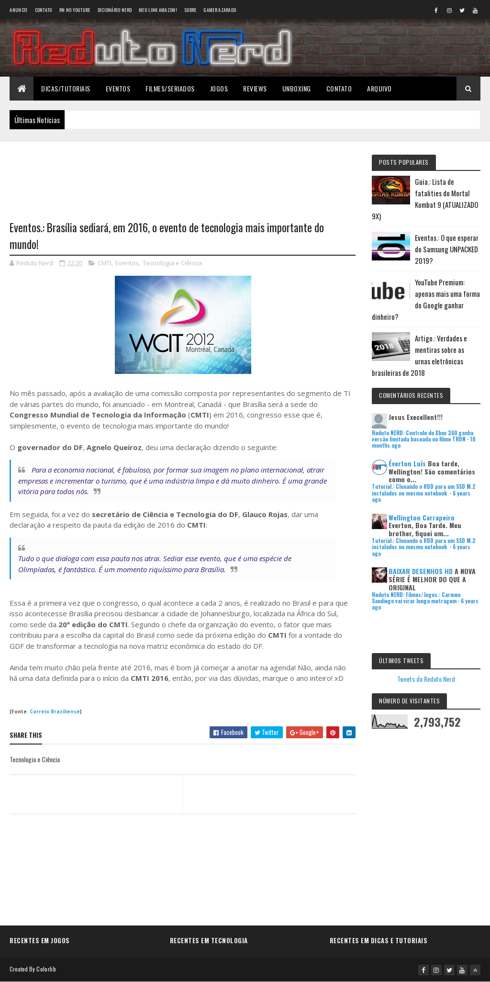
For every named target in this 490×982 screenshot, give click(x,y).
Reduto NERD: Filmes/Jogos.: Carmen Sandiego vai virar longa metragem (416, 598)
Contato (43, 9)
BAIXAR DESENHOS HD (421, 571)
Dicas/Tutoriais (65, 88)
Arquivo (379, 88)
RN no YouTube (74, 9)
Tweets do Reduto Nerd (426, 679)
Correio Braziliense (55, 711)
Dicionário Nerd (115, 9)
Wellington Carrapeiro (422, 517)
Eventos (118, 88)
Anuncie (18, 9)
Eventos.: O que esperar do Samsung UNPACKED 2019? (447, 249)
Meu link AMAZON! (158, 9)
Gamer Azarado (219, 9)
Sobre (190, 9)
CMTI (104, 263)
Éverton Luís (407, 463)
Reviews (255, 88)
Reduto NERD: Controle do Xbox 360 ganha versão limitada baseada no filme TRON (422, 436)
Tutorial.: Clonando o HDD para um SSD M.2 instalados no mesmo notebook (424, 490)
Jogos (219, 88)
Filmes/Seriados (170, 88)
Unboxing (296, 88)
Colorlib (46, 969)
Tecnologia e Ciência (172, 263)
